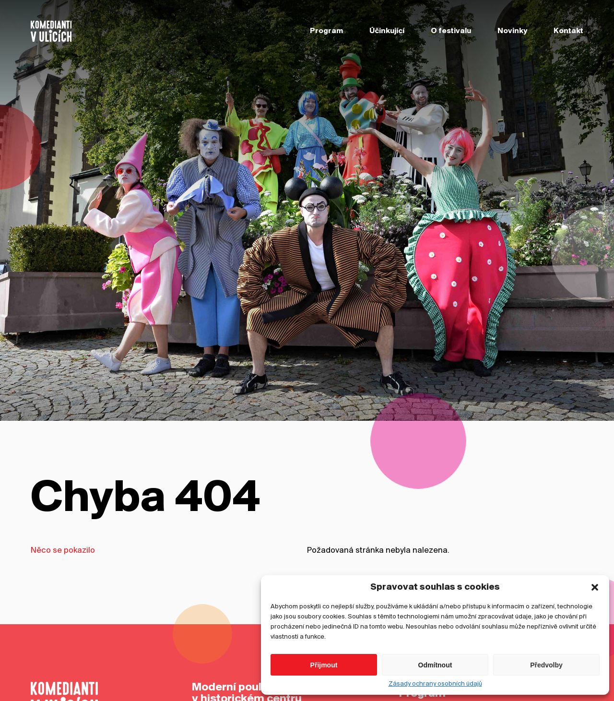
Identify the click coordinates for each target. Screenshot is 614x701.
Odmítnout (435, 672)
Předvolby (546, 672)
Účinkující (386, 31)
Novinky (512, 31)
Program (326, 31)
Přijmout (324, 672)
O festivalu (451, 31)
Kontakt (568, 31)
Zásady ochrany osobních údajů (435, 691)
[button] (595, 595)
